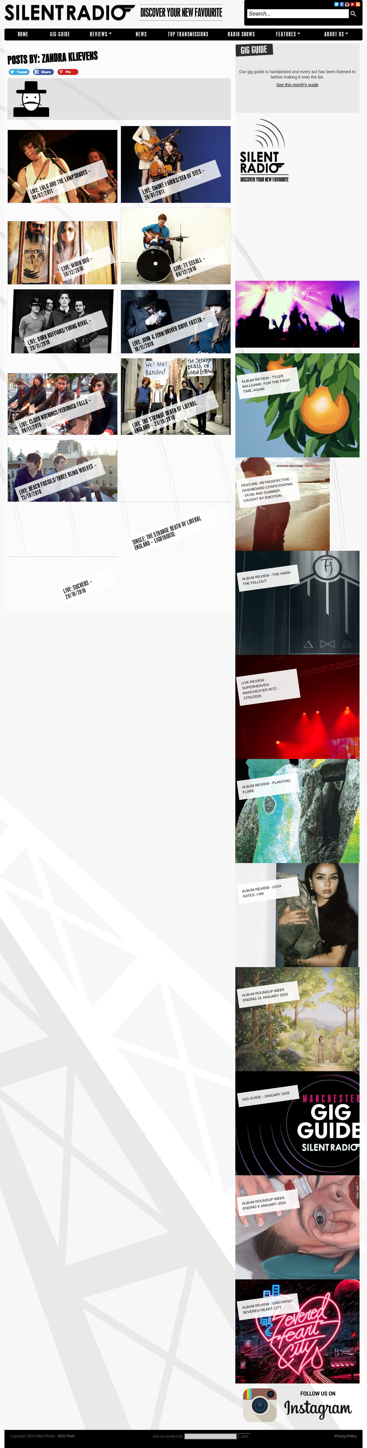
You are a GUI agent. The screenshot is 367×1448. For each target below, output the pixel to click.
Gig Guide (60, 34)
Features (286, 34)
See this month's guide (297, 84)
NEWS (141, 34)
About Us (334, 34)
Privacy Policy (345, 1436)
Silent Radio (122, 13)
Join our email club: (168, 1436)
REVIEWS (99, 34)
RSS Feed (66, 1436)
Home (23, 34)
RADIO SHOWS (241, 34)
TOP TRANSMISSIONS (188, 34)
